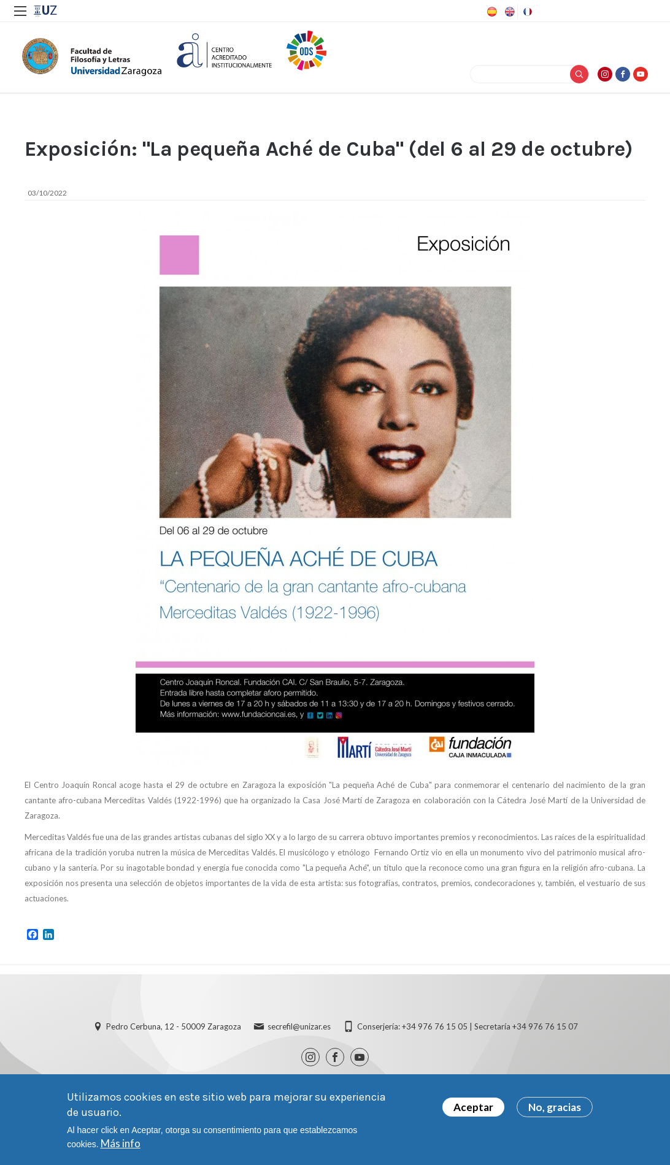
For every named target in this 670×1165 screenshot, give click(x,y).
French (526, 11)
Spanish (490, 11)
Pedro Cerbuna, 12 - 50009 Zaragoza (173, 1033)
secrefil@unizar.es (299, 1033)
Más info (121, 1143)
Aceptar (473, 1107)
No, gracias (554, 1107)
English (508, 11)
